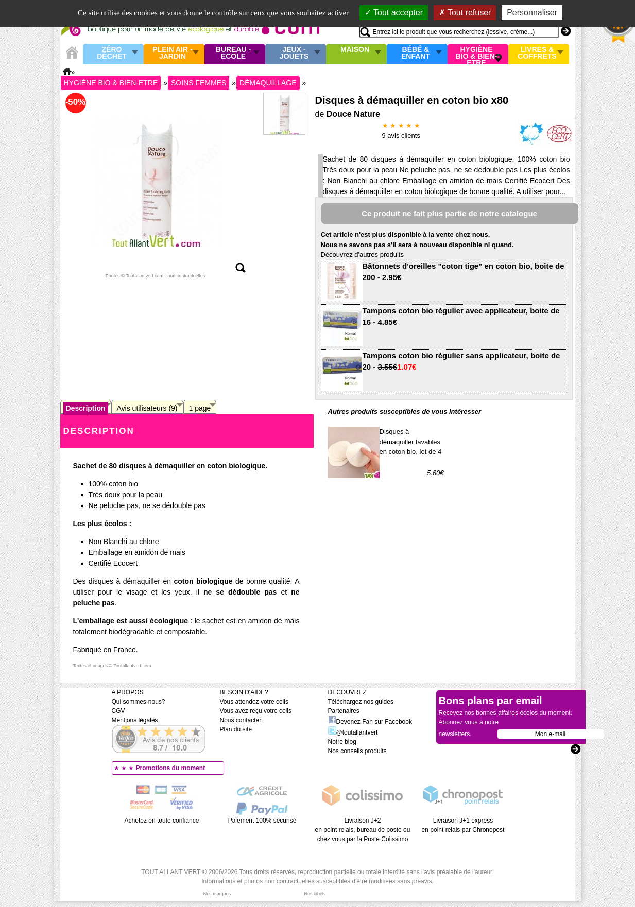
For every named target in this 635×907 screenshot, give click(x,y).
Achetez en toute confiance (162, 820)
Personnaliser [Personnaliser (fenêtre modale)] (532, 12)
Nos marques (217, 893)
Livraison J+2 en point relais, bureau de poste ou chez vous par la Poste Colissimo (362, 830)
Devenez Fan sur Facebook (370, 721)
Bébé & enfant (415, 53)
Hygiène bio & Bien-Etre (476, 54)
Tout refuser (465, 12)
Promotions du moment (170, 768)
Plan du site (236, 729)
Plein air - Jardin (172, 53)
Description (86, 408)
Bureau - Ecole (233, 53)
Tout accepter (394, 12)
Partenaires (343, 710)
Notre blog (342, 741)
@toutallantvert (353, 732)
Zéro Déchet (112, 53)
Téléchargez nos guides (360, 701)
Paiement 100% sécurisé (262, 820)
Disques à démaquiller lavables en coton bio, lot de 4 (411, 442)
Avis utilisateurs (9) (147, 408)
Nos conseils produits (357, 751)
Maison (354, 50)
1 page (200, 408)
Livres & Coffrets (537, 53)
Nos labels (314, 893)
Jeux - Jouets (294, 53)
